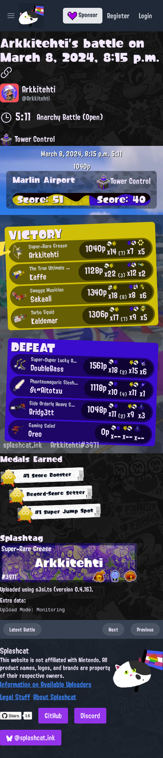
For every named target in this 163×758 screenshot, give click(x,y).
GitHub (53, 715)
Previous (145, 629)
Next (113, 629)
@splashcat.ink (30, 737)
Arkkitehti (34, 43)
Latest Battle (22, 629)
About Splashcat (54, 697)
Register (118, 15)
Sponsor (83, 14)
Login (145, 15)
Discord (90, 715)
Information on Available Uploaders (45, 684)
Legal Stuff (15, 697)
